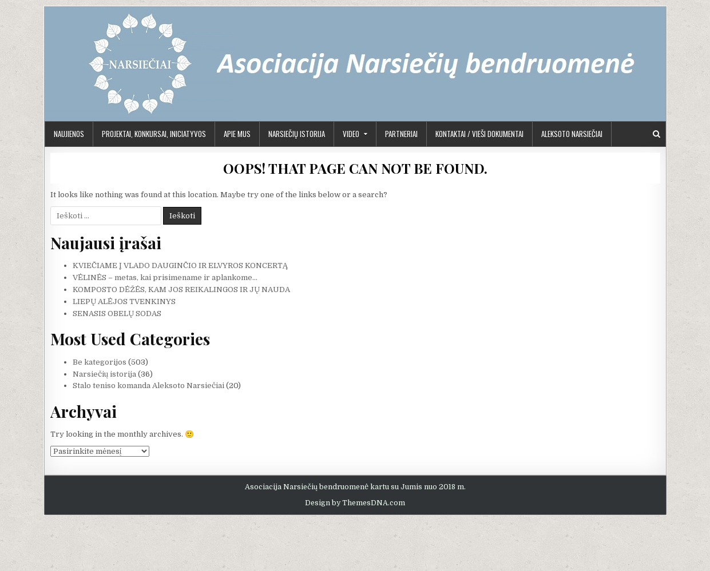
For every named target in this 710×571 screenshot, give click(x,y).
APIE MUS (237, 133)
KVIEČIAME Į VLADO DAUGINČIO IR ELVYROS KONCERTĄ (180, 265)
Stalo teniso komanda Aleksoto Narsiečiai (148, 385)
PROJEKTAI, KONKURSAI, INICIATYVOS (154, 133)
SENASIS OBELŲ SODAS (117, 313)
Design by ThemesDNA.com (355, 503)
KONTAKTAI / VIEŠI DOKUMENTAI (479, 133)
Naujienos (69, 133)
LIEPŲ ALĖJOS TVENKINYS (124, 301)
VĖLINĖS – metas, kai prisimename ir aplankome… (165, 277)
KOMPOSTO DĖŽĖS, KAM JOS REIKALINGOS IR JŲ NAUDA (181, 289)
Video (351, 133)
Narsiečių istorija (296, 133)
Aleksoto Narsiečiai (571, 133)
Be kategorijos (99, 362)
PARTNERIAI (401, 133)
